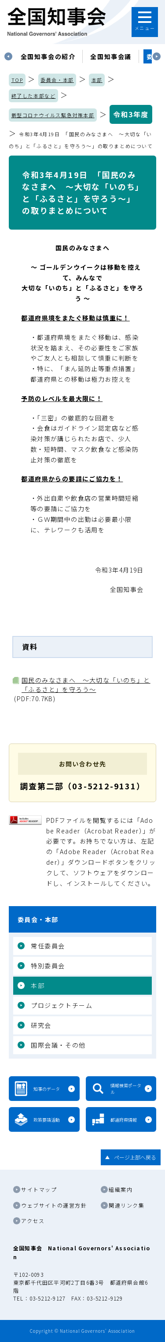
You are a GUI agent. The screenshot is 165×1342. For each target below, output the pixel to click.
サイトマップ (39, 1189)
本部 (97, 79)
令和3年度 (131, 114)
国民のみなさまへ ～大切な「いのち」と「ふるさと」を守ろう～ (86, 685)
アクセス (32, 1220)
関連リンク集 (127, 1205)
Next (157, 56)
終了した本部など (33, 95)
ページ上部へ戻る (135, 1157)
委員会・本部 (57, 79)
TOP (17, 79)
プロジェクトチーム (61, 1005)
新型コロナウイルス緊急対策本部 (53, 115)
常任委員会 (48, 945)
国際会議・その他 (58, 1045)
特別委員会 (48, 965)
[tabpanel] (48, 56)
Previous (8, 56)
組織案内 (120, 1189)
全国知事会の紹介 (48, 56)
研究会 (41, 1025)
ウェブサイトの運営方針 (54, 1205)
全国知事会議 (111, 56)
